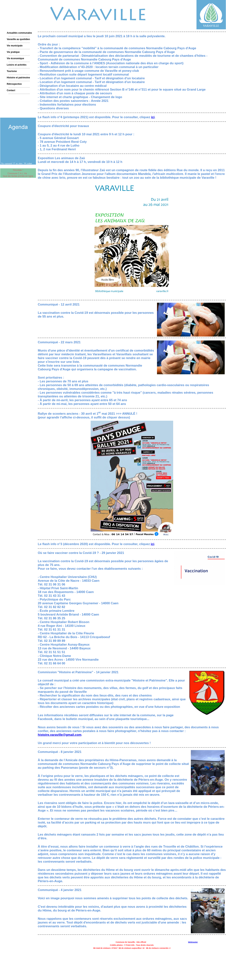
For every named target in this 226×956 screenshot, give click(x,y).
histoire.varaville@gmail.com (59, 735)
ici (153, 117)
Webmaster (193, 942)
